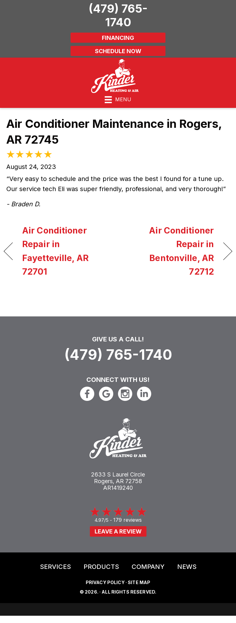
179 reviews (127, 520)
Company (148, 566)
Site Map (139, 582)
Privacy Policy (105, 582)
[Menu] (118, 99)
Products (101, 566)
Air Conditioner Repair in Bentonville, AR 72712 (169, 251)
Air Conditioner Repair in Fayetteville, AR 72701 (55, 251)
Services (55, 566)
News (186, 566)
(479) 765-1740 (118, 354)
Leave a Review (118, 531)
